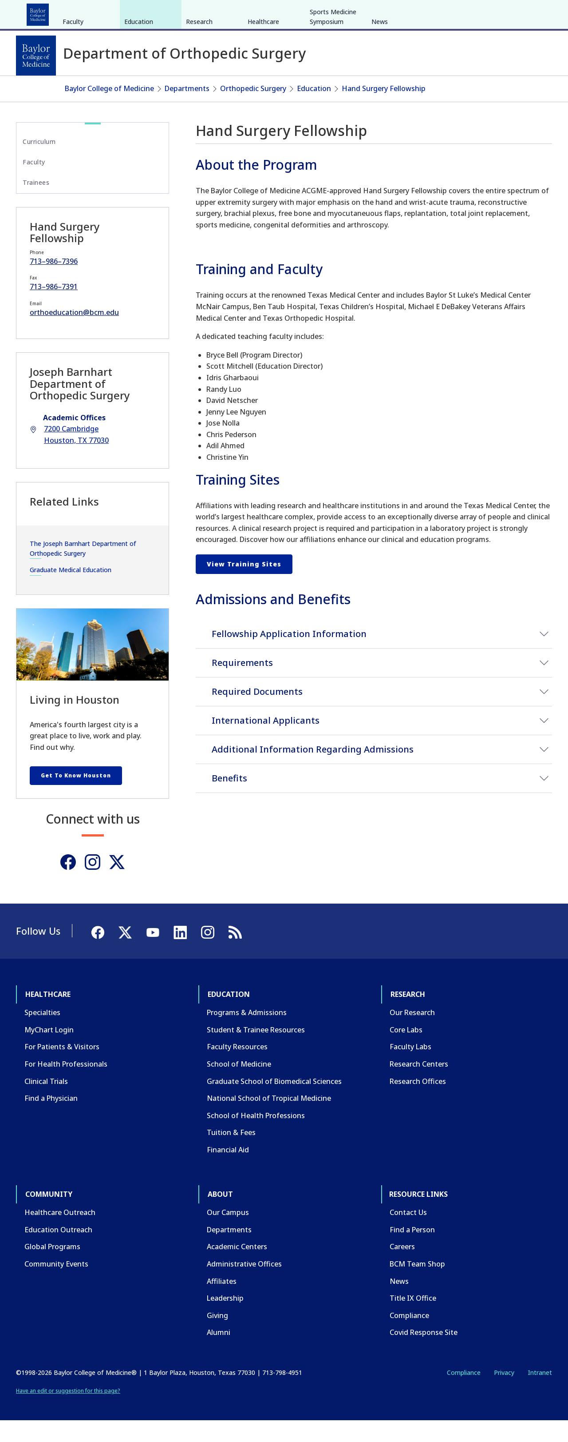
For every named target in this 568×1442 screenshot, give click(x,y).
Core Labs (406, 1051)
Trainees (36, 204)
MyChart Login (49, 1051)
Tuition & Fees (231, 1154)
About (222, 12)
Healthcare (41, 12)
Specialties (42, 1034)
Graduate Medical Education (70, 591)
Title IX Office (413, 1320)
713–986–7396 (54, 282)
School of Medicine (239, 1086)
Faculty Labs (410, 1068)
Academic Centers (237, 1268)
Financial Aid (228, 1171)
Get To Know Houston (76, 797)
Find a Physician (51, 1120)
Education (88, 12)
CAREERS (424, 12)
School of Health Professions (256, 1137)
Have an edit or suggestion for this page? (68, 1412)
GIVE (396, 12)
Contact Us (408, 1234)
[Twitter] (117, 884)
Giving (217, 1337)
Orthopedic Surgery (253, 110)
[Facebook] (489, 12)
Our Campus (228, 1234)
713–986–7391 (54, 308)
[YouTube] (521, 12)
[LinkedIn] (536, 12)
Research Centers (419, 1086)
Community (180, 12)
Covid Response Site (424, 1354)
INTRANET (461, 12)
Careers (402, 1268)
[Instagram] (92, 884)
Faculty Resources (237, 1068)
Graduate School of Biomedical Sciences (274, 1102)
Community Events (56, 1286)
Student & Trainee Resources (256, 1051)
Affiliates (222, 1302)
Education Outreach (58, 1251)
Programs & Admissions (247, 1034)
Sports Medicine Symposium (333, 83)
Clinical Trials (46, 1102)
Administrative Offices (244, 1286)
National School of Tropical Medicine (269, 1120)
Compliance (409, 1337)
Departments (187, 110)
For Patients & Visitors (61, 1068)
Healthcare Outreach (59, 1234)
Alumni (218, 1354)
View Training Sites (244, 586)
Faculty (73, 88)
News (379, 88)
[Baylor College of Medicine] (36, 56)
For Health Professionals (65, 1086)
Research (133, 12)
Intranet (540, 1394)
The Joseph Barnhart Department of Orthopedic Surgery (83, 570)
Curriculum (39, 163)
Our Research (412, 1034)
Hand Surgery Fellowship (384, 110)
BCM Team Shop (417, 1286)
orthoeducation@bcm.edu (74, 334)
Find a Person (412, 1251)
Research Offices (418, 1102)
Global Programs (52, 1268)
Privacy (504, 1394)
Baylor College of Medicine (109, 110)
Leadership (225, 1320)
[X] (505, 12)
